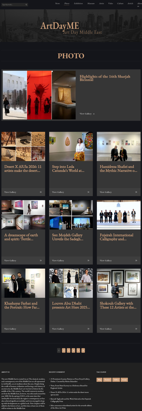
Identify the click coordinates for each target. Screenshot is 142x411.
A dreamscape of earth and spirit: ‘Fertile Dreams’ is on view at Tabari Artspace (21, 237)
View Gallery (87, 113)
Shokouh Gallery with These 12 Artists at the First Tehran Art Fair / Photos (117, 305)
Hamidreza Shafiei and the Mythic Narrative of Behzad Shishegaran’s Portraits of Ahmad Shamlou (118, 168)
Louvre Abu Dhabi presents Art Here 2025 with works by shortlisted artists (71, 305)
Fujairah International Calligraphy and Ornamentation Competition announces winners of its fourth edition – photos (118, 237)
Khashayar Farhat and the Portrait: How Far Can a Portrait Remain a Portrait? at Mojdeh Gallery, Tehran (22, 305)
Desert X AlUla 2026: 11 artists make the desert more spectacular (22, 168)
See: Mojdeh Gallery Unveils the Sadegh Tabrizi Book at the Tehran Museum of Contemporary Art (67, 237)
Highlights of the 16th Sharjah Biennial (105, 78)
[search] (26, 4)
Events (124, 380)
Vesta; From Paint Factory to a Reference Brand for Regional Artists (69, 386)
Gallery (116, 380)
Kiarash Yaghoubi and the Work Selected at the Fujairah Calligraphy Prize (71, 400)
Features (107, 380)
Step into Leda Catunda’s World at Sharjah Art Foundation (70, 168)
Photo (66, 3)
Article (130, 3)
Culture (120, 3)
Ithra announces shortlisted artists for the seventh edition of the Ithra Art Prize (71, 406)
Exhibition (78, 3)
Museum (90, 3)
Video (110, 3)
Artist (101, 3)
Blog (99, 380)
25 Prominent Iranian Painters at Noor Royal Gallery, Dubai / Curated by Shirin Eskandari (70, 380)
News (57, 3)
